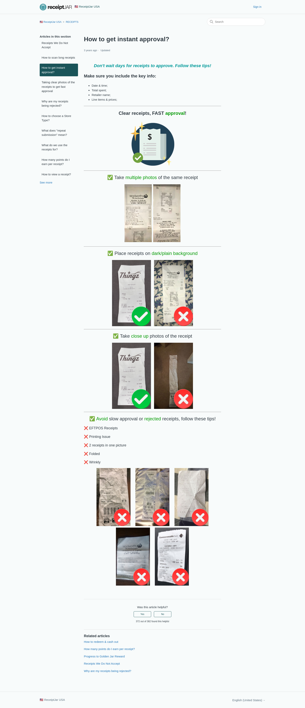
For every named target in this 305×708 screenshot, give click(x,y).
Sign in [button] (257, 6)
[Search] (236, 22)
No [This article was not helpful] (162, 614)
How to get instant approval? (53, 70)
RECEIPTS (72, 21)
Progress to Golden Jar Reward (104, 656)
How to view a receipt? (56, 174)
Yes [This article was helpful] (142, 614)
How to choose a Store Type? (56, 118)
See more (46, 182)
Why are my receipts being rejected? (55, 103)
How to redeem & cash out (101, 641)
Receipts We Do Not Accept (55, 45)
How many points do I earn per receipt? (56, 162)
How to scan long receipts (58, 57)
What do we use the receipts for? (54, 147)
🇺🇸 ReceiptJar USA (50, 21)
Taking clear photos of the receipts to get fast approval (58, 87)
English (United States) (248, 700)
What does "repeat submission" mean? (54, 133)
